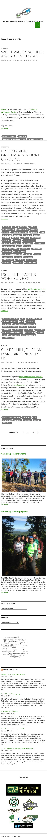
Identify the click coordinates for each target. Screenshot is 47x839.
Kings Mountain (8, 246)
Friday (3, 109)
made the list (19, 385)
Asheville (33, 227)
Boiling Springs (22, 229)
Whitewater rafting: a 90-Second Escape (22, 54)
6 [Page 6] (33, 432)
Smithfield (28, 257)
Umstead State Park (29, 335)
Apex (15, 227)
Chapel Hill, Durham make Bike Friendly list (21, 353)
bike (23, 318)
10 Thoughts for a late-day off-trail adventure (17, 748)
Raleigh (37, 254)
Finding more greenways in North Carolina (21, 154)
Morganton (25, 249)
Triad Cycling (14, 335)
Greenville (6, 240)
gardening (6, 329)
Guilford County (29, 240)
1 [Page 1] (22, 432)
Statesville (20, 259)
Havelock (6, 243)
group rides (40, 329)
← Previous (13, 432)
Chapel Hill (7, 235)
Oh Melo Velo (30, 332)
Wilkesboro (18, 262)
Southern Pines (8, 259)
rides (5, 335)
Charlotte (22, 136)
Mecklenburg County (10, 249)
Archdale (23, 227)
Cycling (4, 346)
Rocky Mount (7, 257)
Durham (37, 235)
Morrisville (37, 249)
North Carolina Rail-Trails (12, 254)
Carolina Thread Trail (19, 232)
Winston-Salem (30, 262)
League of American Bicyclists (30, 376)
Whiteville (6, 262)
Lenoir (19, 246)
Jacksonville (28, 243)
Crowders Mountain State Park (24, 324)
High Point (16, 243)
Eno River (32, 327)
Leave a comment (32, 60)
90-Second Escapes (9, 136)
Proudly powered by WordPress (10, 836)
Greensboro (35, 238)
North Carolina (19, 251)
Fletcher (6, 238)
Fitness (4, 270)
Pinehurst (28, 254)
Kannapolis (40, 243)
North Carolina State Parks (12, 332)
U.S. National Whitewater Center (14, 139)
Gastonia (25, 238)
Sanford (19, 257)
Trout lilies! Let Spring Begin (11, 694)
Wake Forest (31, 259)
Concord (28, 235)
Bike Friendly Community (11, 417)
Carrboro (33, 232)
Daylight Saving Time (36, 289)
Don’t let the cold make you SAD (12, 729)
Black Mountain (8, 229)
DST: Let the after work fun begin (18, 276)
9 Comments (30, 163)
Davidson (28, 420)
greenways (29, 329)
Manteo (27, 246)
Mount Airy (7, 251)
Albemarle (6, 227)
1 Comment (34, 362)
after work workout (10, 318)
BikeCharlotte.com (34, 318)
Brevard (34, 229)
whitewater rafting (36, 139)
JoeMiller (18, 60)
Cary (42, 232)
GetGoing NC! (23, 14)
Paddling (4, 48)
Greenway (5, 147)
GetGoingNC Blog (10, 670)
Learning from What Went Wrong (13, 674)
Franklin (15, 238)
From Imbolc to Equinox (9, 711)
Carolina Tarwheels (10, 321)
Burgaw (6, 232)
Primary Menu (44, 2)
